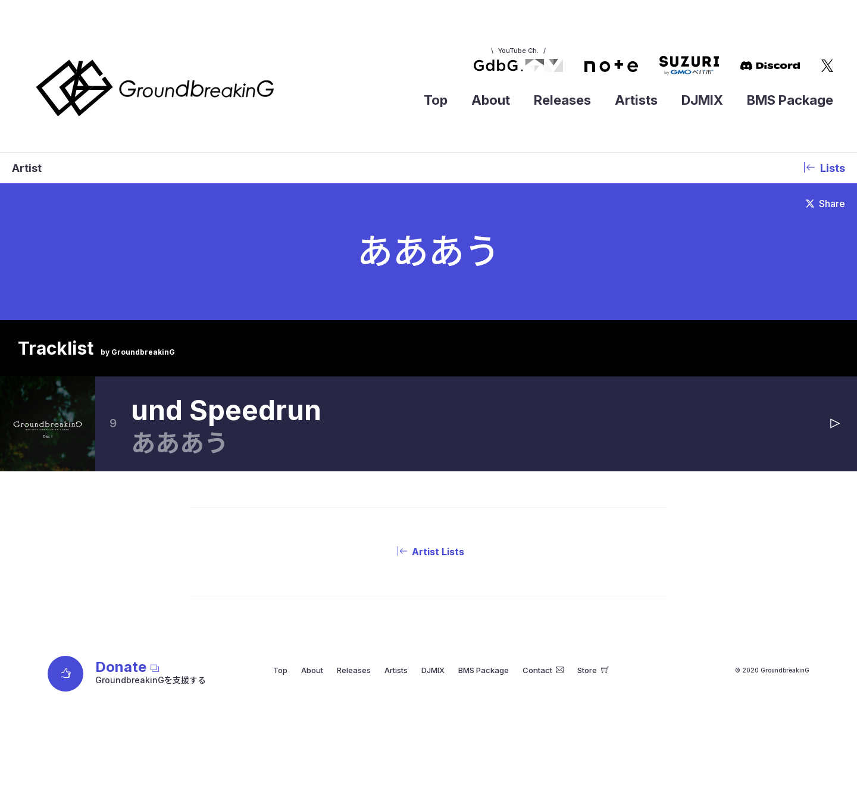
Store (593, 670)
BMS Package (790, 100)
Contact (543, 670)
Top (436, 100)
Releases (562, 100)
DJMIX (702, 100)
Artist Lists (428, 552)
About (490, 100)
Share (825, 203)
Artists (636, 100)
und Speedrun (226, 410)
